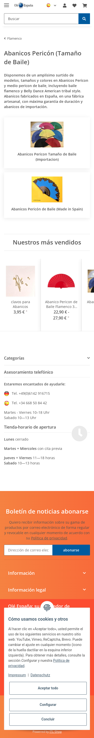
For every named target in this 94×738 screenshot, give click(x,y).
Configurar (48, 705)
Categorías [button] (14, 358)
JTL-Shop (56, 731)
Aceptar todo (48, 688)
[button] (64, 6)
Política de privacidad (49, 538)
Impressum (17, 675)
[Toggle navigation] (6, 3)
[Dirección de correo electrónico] (28, 550)
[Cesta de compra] (84, 6)
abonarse (71, 550)
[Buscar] (41, 18)
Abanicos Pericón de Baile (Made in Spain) (47, 209)
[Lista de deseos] (74, 6)
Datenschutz (40, 675)
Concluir (47, 719)
